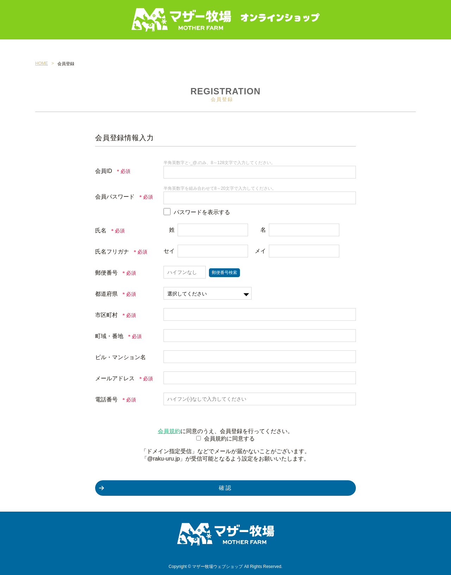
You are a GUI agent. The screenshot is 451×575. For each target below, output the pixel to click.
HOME (41, 63)
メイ (260, 251)
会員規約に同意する (229, 439)
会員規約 (169, 431)
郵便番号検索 (224, 272)
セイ (169, 251)
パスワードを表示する (202, 212)
